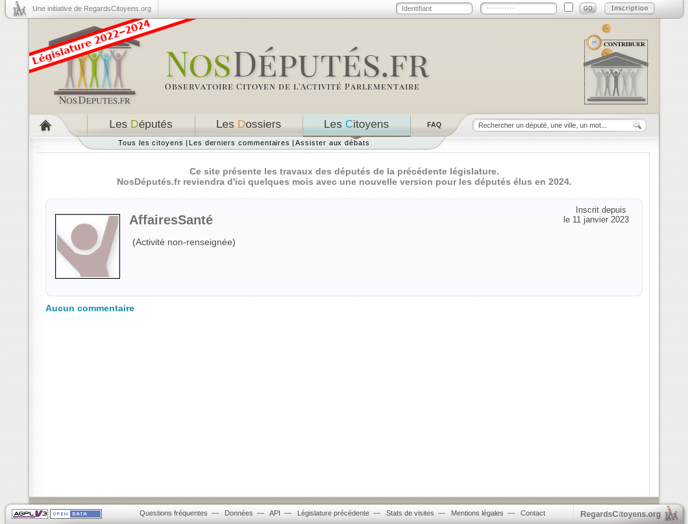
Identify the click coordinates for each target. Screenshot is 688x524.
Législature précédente (333, 513)
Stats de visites (410, 513)
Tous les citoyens (151, 143)
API (274, 513)
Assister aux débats (332, 143)
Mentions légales (477, 513)
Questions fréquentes (174, 513)
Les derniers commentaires (239, 143)
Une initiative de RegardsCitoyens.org (91, 8)
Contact (533, 513)
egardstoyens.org (620, 514)
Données (239, 513)
